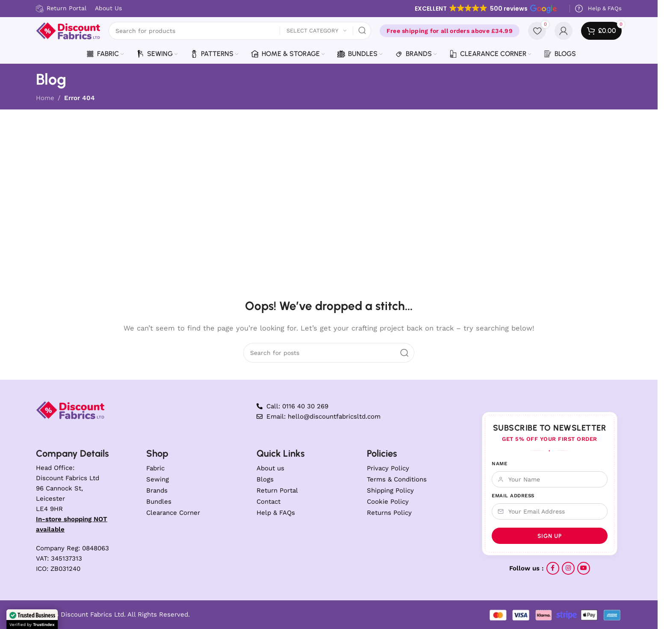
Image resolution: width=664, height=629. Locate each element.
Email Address (513, 496)
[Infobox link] (598, 8)
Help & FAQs (276, 513)
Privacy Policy (388, 468)
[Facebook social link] (552, 568)
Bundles (158, 501)
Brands (157, 490)
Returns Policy (389, 513)
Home (45, 98)
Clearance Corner (173, 513)
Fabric (155, 468)
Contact (268, 501)
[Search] (240, 31)
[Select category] (316, 31)
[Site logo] (68, 30)
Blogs (265, 479)
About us (270, 468)
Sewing (157, 479)
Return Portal (277, 490)
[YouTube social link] (583, 568)
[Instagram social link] (568, 568)
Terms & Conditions (397, 479)
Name (499, 464)
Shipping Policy (390, 490)
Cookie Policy (388, 501)
